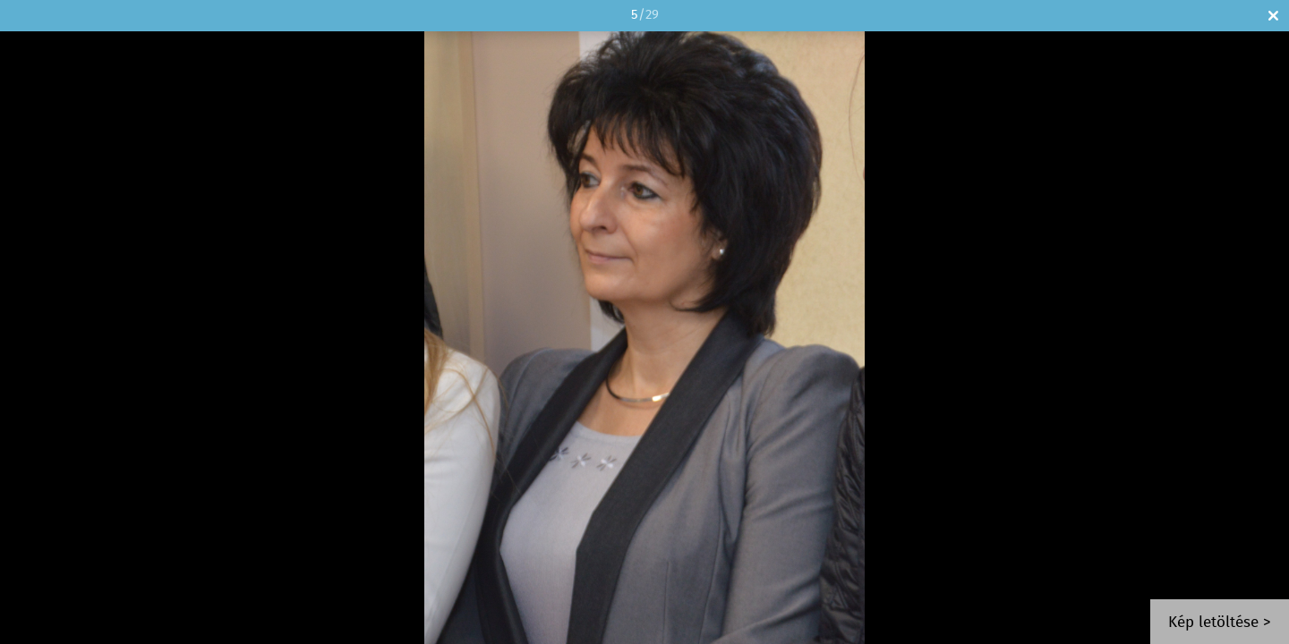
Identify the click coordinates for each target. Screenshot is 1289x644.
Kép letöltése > (1219, 623)
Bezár (1273, 15)
